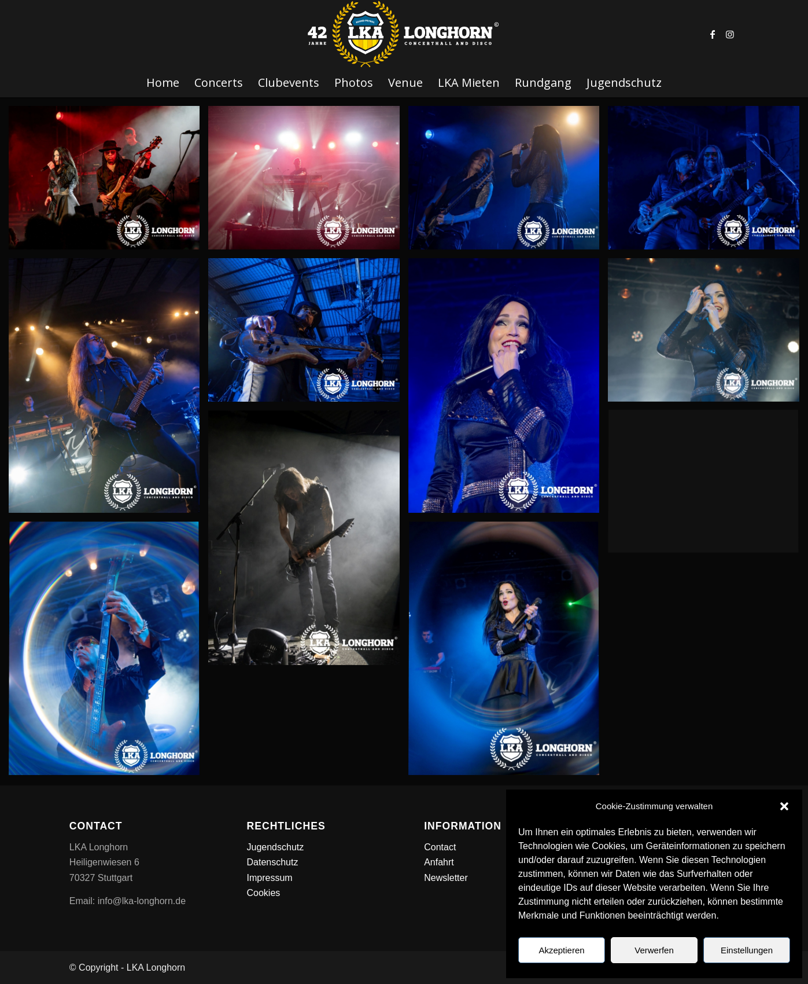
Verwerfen (654, 950)
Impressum (270, 878)
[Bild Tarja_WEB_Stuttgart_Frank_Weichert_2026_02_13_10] (508, 182)
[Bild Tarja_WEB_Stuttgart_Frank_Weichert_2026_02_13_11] (308, 182)
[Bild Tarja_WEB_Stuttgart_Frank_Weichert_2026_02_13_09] (707, 182)
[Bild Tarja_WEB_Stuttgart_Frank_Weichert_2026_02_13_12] (108, 182)
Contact (440, 847)
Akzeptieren (561, 950)
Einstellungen (747, 950)
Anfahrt (439, 862)
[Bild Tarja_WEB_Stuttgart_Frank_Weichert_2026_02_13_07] (108, 390)
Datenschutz (272, 862)
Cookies (264, 893)
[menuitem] (163, 82)
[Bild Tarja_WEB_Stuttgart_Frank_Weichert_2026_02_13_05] (707, 334)
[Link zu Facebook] (712, 34)
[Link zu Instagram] (730, 34)
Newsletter (446, 878)
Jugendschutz (275, 847)
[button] (784, 806)
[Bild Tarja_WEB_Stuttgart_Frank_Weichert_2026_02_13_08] (508, 390)
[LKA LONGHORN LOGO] (404, 34)
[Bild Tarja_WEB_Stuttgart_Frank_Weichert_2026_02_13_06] (308, 334)
